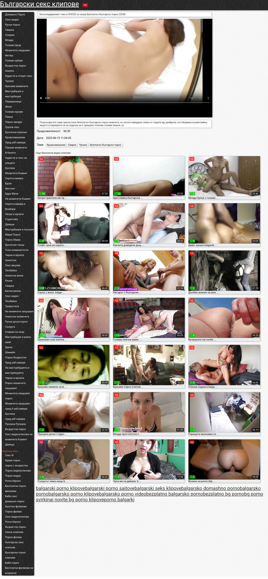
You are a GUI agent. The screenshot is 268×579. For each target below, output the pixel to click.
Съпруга (10, 326)
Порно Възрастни (15, 357)
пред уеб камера (15, 418)
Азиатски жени (14, 275)
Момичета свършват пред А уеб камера (17, 406)
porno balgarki (119, 499)
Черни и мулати (14, 255)
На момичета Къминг (18, 198)
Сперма (9, 35)
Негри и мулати (14, 214)
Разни (8, 280)
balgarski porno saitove (110, 488)
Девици (9, 224)
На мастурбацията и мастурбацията (17, 370)
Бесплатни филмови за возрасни (19, 570)
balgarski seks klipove (158, 488)
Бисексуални (13, 290)
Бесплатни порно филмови (15, 488)
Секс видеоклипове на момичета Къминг (18, 437)
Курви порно (12, 460)
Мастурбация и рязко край (18, 339)
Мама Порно (12, 234)
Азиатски (10, 260)
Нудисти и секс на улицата (16, 160)
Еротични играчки (16, 132)
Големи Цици (13, 45)
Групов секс (12, 127)
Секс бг (9, 455)
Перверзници (13, 101)
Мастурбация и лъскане (19, 229)
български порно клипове (15, 555)
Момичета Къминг (16, 173)
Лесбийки (11, 270)
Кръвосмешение (15, 137)
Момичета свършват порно (17, 396)
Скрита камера (14, 178)
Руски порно (12, 24)
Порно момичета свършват (15, 386)
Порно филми (13, 511)
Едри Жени (11, 193)
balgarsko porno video (122, 494)
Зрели (8, 347)
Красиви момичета (16, 86)
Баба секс (11, 496)
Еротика (10, 168)
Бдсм (8, 183)
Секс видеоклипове (17, 516)
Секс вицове (12, 265)
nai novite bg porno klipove (75, 499)
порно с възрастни (16, 465)
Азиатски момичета (17, 316)
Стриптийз (11, 219)
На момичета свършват (19, 311)
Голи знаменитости (16, 250)
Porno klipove (13, 480)
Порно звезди (13, 122)
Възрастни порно (15, 65)
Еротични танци (14, 244)
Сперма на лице (14, 331)
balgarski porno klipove (60, 488)
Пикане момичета (16, 147)
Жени (8, 106)
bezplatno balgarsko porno (174, 494)
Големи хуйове (14, 60)
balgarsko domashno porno (210, 488)
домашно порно (14, 501)
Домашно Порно (15, 14)
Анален (9, 70)
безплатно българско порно (105, 145)
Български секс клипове (39, 4)
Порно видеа (13, 475)
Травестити (12, 306)
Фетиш (9, 55)
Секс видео (12, 19)
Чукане (9, 81)
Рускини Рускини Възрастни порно (15, 427)
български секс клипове (14, 545)
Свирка (9, 29)
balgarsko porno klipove (73, 494)
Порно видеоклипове (18, 470)
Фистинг (10, 188)
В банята (10, 152)
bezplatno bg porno (223, 494)
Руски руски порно (16, 321)
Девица (9, 444)
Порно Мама (12, 239)
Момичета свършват (17, 50)
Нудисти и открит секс (18, 75)
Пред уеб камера (15, 142)
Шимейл (10, 352)
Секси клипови (14, 532)
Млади (9, 40)
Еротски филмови (15, 506)
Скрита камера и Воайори (15, 206)
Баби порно (12, 562)
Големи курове (14, 111)
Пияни (9, 116)
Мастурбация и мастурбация (14, 94)
